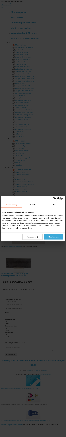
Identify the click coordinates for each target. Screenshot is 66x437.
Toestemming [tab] (11, 205)
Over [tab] (54, 205)
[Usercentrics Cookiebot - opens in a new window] (54, 198)
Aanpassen (32, 237)
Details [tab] (33, 205)
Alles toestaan (53, 237)
